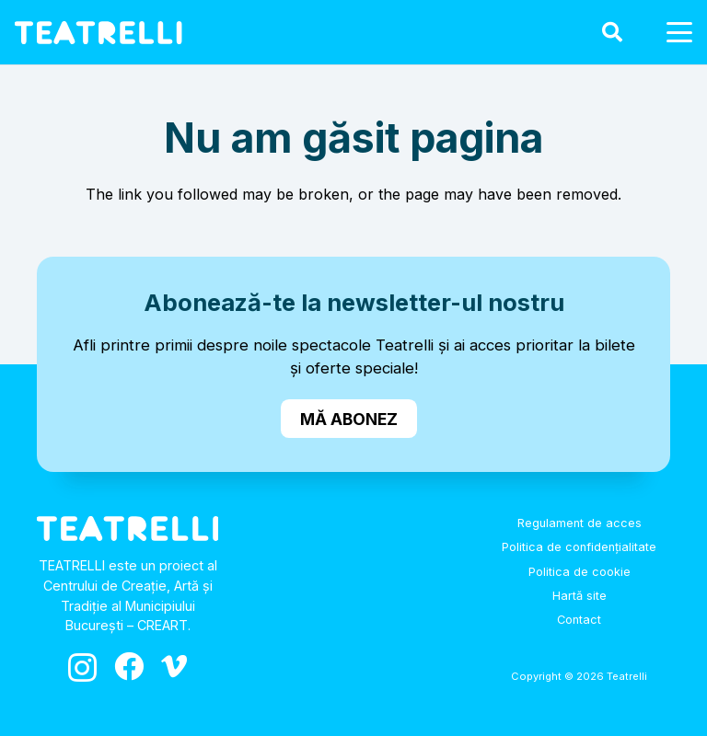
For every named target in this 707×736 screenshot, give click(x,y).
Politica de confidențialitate (579, 547)
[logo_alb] (98, 32)
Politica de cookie (579, 572)
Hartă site (579, 596)
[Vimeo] (174, 666)
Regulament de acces (579, 523)
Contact (579, 620)
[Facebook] (129, 666)
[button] (611, 32)
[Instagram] (82, 667)
